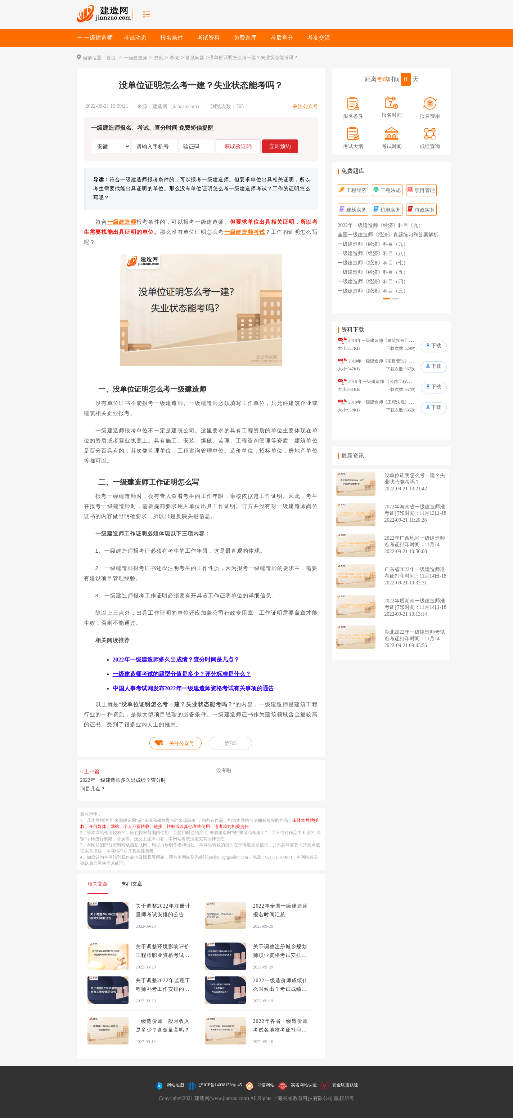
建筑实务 (353, 210)
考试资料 (208, 38)
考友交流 (318, 38)
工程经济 (353, 190)
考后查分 (281, 38)
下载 (436, 345)
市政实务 (421, 210)
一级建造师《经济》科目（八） (373, 253)
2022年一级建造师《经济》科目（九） (380, 225)
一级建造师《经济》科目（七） (373, 263)
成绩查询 (430, 146)
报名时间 (392, 115)
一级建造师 (135, 58)
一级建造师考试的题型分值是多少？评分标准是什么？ (182, 674)
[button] (386, 298)
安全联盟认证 (345, 1084)
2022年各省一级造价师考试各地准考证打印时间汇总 (280, 1030)
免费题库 (245, 38)
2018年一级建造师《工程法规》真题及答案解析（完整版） (404, 402)
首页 (111, 58)
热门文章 (132, 884)
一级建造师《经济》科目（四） (373, 281)
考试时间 (392, 146)
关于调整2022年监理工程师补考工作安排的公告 (163, 989)
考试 (174, 58)
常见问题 (194, 58)
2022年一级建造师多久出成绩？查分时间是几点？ (176, 659)
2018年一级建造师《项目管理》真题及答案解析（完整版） (404, 361)
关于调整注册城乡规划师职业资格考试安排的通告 (280, 955)
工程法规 (387, 190)
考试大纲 (353, 146)
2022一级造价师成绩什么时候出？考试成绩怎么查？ (280, 989)
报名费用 (430, 116)
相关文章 (97, 884)
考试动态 (135, 38)
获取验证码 (238, 146)
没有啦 (223, 770)
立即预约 (280, 146)
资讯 (158, 58)
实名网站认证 (304, 1084)
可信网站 (265, 1084)
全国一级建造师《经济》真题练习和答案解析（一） (396, 234)
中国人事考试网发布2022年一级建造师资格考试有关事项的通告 (193, 688)
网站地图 (175, 1084)
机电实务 (387, 210)
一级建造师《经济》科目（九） (373, 244)
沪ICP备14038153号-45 (220, 1084)
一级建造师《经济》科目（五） (373, 272)
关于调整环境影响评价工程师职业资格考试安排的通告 (163, 955)
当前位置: (93, 58)
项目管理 (421, 190)
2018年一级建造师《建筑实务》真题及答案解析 (393, 340)
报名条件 (171, 38)
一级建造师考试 (244, 232)
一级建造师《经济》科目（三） (373, 291)
